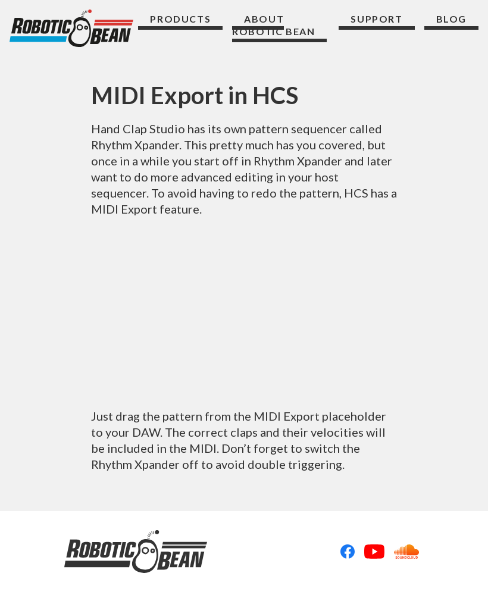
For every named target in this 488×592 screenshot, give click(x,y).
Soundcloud (406, 551)
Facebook (347, 551)
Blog (451, 18)
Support (376, 18)
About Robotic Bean (273, 25)
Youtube (374, 551)
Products (180, 18)
